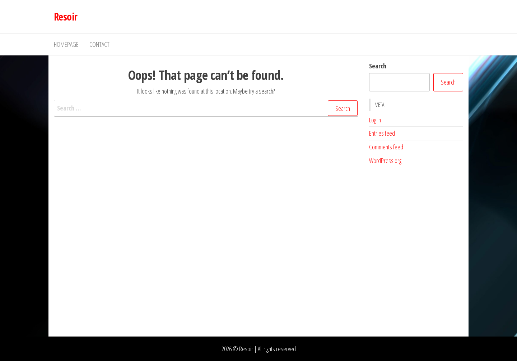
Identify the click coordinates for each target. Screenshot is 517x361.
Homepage (66, 44)
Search (377, 66)
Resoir (66, 16)
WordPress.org (385, 160)
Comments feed (386, 147)
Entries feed (382, 133)
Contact (99, 44)
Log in (375, 120)
